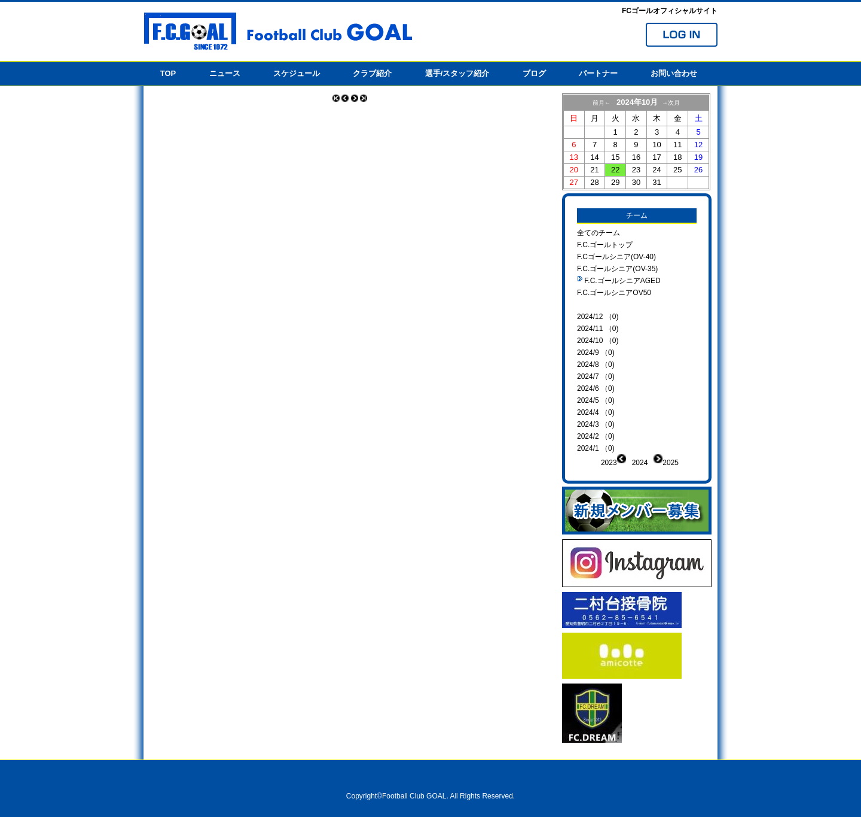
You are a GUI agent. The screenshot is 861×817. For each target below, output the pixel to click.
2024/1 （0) (596, 448)
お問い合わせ (674, 73)
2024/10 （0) (597, 340)
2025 (670, 462)
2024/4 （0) (596, 412)
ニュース (224, 73)
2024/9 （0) (596, 352)
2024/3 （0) (596, 424)
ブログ (534, 73)
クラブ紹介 (372, 73)
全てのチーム (598, 233)
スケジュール (296, 73)
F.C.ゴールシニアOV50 (614, 292)
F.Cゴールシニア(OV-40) (616, 257)
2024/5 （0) (596, 400)
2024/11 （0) (597, 328)
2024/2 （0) (596, 436)
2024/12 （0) (597, 316)
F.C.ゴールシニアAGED (622, 281)
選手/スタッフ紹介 (457, 73)
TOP (168, 73)
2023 (609, 462)
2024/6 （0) (596, 388)
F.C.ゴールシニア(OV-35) (617, 269)
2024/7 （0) (596, 376)
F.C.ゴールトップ (605, 245)
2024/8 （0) (596, 364)
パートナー (598, 73)
